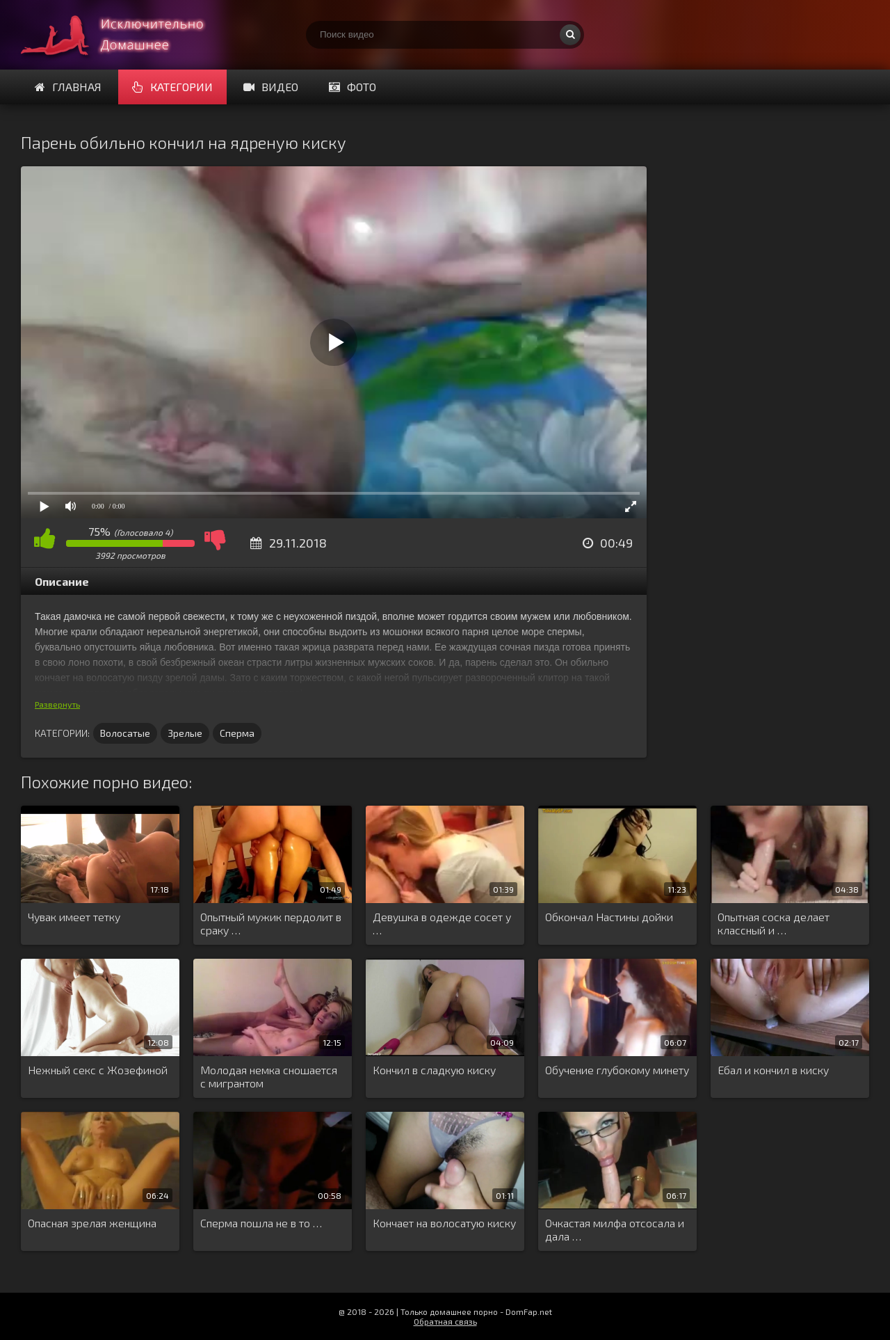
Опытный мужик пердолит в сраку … (270, 923)
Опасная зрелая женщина (92, 1222)
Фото (352, 86)
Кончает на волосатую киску (444, 1222)
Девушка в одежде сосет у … (442, 923)
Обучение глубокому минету (617, 1069)
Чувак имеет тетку (74, 916)
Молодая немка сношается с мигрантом (268, 1076)
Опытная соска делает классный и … (774, 923)
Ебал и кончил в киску (773, 1069)
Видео (270, 86)
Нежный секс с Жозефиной (98, 1069)
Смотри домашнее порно (125, 35)
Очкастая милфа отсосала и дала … (614, 1229)
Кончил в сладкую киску (434, 1069)
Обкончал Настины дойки (609, 916)
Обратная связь (445, 1321)
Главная (68, 86)
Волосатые (125, 733)
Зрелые (185, 733)
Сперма (237, 733)
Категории (172, 86)
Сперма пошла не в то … (261, 1222)
